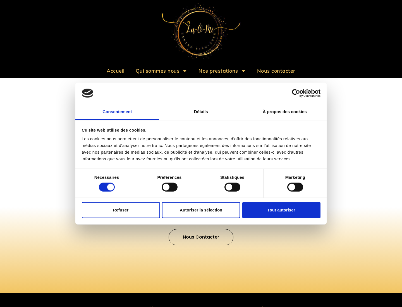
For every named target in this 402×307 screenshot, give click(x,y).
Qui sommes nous (162, 71)
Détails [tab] (201, 111)
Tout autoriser (281, 210)
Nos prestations (222, 71)
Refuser (121, 210)
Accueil (116, 71)
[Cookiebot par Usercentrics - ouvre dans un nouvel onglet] (296, 93)
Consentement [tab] (117, 111)
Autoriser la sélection (201, 210)
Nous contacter (276, 71)
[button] (201, 237)
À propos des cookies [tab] (285, 111)
